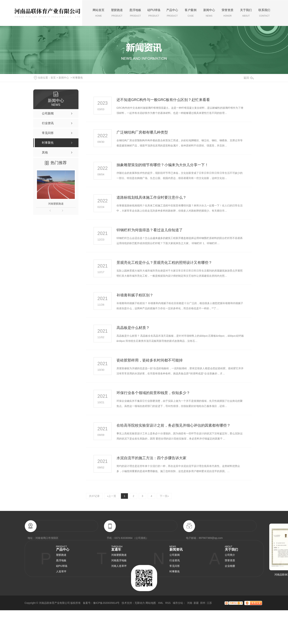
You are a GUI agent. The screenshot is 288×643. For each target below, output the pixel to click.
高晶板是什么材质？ (133, 328)
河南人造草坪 (119, 565)
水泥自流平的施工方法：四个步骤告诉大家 (151, 458)
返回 (248, 77)
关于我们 (246, 12)
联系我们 (264, 12)
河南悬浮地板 (119, 560)
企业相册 (230, 565)
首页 (53, 77)
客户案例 (190, 12)
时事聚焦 (78, 77)
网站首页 (98, 12)
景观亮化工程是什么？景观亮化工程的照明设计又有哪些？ (164, 263)
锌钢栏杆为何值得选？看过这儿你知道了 (150, 230)
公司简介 (230, 554)
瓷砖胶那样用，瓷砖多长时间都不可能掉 (150, 360)
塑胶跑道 (117, 12)
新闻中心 (209, 12)
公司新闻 (174, 554)
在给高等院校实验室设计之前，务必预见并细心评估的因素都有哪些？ (173, 425)
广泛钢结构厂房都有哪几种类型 (142, 132)
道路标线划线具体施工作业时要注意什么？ (151, 197)
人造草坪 (61, 571)
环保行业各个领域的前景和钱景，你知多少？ (153, 393)
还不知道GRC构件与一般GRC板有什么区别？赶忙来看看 (163, 100)
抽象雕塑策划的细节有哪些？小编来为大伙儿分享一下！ (162, 165)
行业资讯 (174, 560)
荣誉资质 (227, 12)
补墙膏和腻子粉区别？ (135, 295)
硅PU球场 (154, 12)
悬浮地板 (135, 12)
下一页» (164, 496)
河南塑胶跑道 (56, 203)
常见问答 (174, 565)
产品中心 (172, 12)
